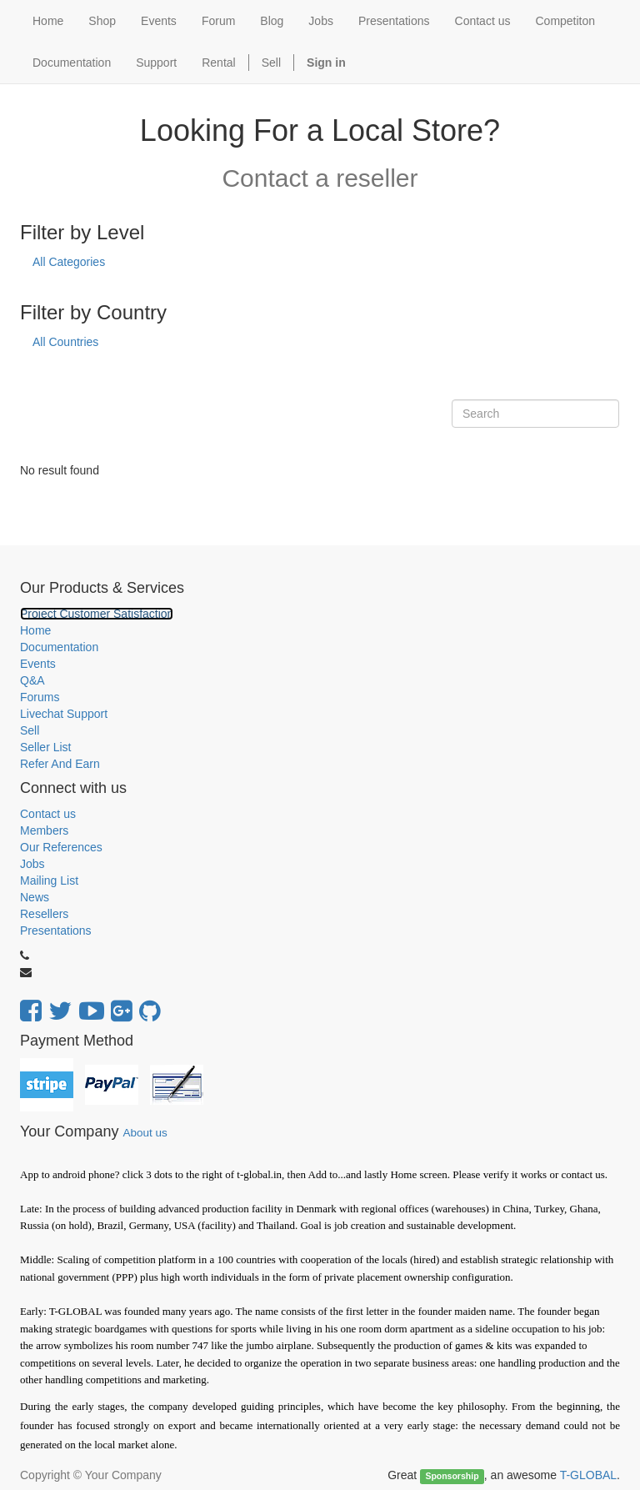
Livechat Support (64, 713)
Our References (61, 847)
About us (144, 1132)
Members (44, 830)
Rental (218, 62)
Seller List (45, 747)
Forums (39, 697)
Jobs (32, 863)
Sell (271, 62)
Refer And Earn (60, 763)
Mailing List (49, 880)
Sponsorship (451, 1476)
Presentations (56, 930)
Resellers (44, 914)
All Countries (65, 342)
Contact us (48, 813)
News (34, 897)
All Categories (68, 261)
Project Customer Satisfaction (96, 613)
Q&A (32, 680)
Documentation (59, 647)
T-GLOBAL (588, 1475)
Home (35, 630)
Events (38, 663)
